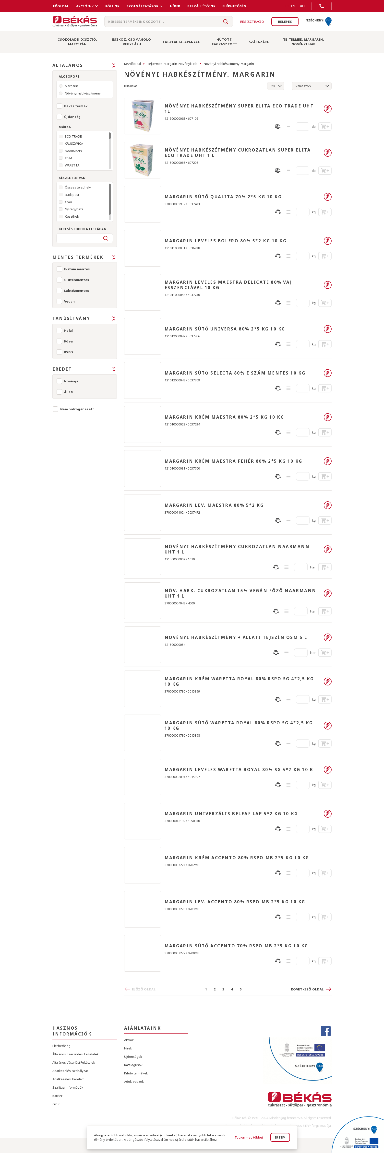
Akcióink (85, 6)
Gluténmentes (76, 280)
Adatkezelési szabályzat (70, 1071)
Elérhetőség (234, 6)
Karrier (57, 1096)
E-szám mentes (77, 269)
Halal (68, 330)
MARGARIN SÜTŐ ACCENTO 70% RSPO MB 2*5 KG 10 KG (236, 946)
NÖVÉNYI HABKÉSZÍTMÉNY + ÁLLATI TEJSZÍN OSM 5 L (236, 637)
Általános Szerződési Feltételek (75, 1054)
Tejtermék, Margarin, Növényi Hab (303, 41)
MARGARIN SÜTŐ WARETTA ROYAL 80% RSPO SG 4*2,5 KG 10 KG (239, 725)
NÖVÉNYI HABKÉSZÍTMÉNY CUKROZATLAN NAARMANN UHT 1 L (237, 549)
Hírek (175, 6)
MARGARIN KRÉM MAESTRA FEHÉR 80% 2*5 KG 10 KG (233, 461)
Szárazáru (259, 42)
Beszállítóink (201, 6)
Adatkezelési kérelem (68, 1079)
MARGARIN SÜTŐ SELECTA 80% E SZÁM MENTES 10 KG (235, 373)
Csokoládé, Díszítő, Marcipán (77, 41)
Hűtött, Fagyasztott (224, 41)
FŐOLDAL (61, 6)
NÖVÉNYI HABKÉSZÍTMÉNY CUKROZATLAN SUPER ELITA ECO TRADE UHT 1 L (238, 152)
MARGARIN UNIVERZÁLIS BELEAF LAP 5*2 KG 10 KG (231, 813)
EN (287, 6)
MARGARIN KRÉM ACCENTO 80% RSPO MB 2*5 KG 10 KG (237, 857)
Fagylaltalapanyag (181, 42)
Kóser (69, 341)
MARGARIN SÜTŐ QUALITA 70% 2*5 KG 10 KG (223, 197)
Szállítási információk (67, 1087)
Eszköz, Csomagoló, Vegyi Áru (132, 41)
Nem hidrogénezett (77, 409)
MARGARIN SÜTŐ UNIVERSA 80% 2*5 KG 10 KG (225, 329)
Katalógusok (133, 1065)
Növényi (71, 381)
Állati (68, 392)
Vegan (69, 301)
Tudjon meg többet (249, 1137)
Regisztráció (252, 21)
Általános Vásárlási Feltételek (73, 1062)
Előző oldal (144, 989)
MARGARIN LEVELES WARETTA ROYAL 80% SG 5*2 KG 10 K (239, 769)
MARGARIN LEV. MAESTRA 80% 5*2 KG (214, 505)
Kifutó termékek (136, 1073)
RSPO (68, 352)
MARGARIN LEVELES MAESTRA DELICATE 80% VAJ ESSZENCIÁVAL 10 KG (228, 285)
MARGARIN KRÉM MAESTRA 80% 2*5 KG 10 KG (224, 417)
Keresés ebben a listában (83, 229)
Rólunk (112, 6)
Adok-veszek (134, 1081)
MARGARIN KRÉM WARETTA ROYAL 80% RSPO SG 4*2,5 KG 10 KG (239, 681)
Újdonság (72, 117)
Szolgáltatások (142, 6)
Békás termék (75, 106)
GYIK (56, 1104)
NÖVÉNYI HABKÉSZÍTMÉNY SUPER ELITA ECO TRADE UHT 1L (239, 108)
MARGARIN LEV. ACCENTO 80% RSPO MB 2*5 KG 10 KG (235, 902)
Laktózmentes (76, 290)
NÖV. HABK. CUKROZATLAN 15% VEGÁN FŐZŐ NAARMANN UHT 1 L (240, 593)
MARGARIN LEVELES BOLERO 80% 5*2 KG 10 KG (226, 241)
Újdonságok (133, 1056)
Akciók (129, 1040)
